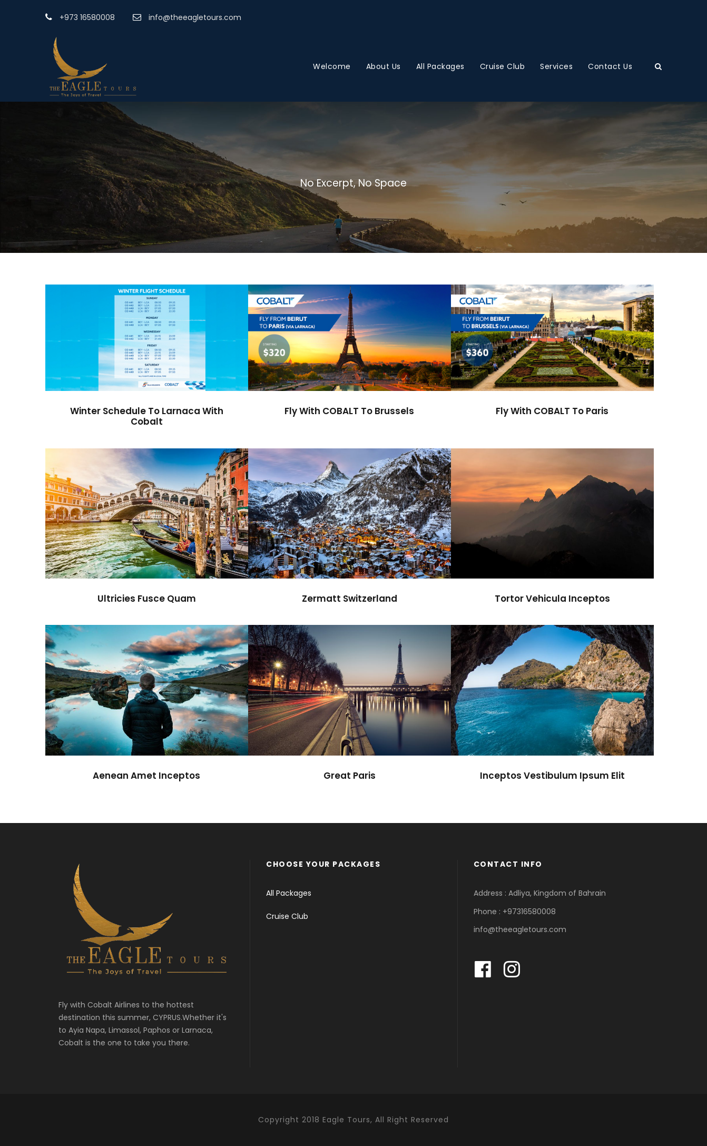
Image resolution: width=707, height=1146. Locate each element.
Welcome (332, 66)
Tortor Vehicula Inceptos (552, 598)
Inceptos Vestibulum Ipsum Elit (552, 775)
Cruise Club (502, 66)
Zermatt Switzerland (349, 598)
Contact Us (610, 66)
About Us (383, 66)
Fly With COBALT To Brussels (349, 411)
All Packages (440, 66)
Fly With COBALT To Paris (552, 411)
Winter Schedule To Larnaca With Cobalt (146, 416)
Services (556, 66)
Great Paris (349, 775)
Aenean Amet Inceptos (146, 775)
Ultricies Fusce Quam (146, 598)
